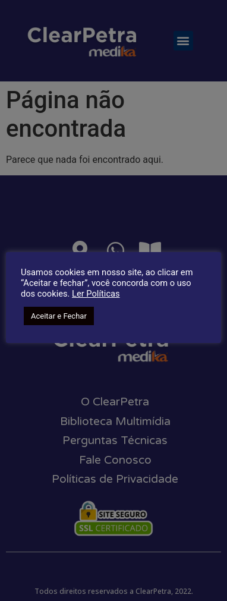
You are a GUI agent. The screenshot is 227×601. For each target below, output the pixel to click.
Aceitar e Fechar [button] (59, 315)
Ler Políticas (96, 293)
